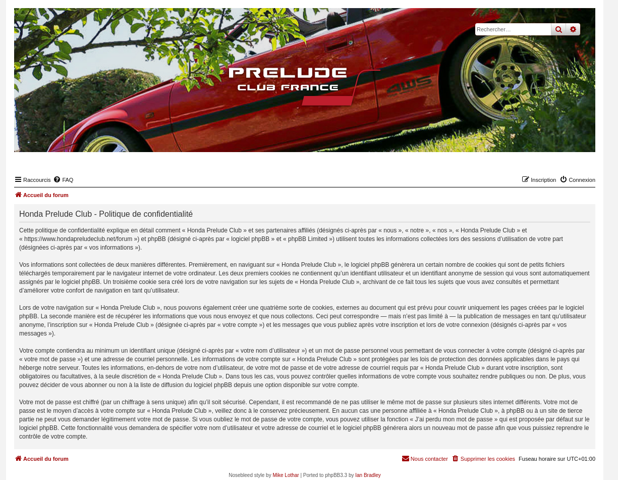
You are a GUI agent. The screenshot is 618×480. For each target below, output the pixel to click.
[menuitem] (63, 180)
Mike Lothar (285, 475)
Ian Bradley (368, 475)
